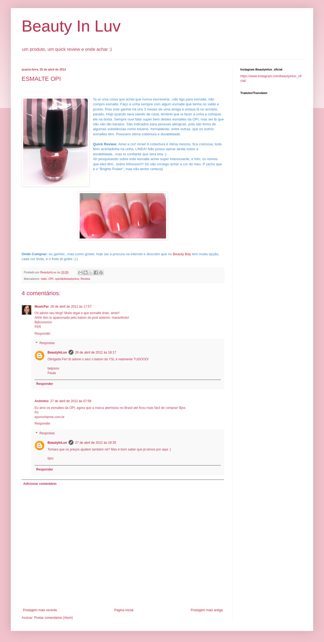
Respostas (47, 343)
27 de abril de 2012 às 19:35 (95, 443)
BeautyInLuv (57, 352)
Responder (42, 333)
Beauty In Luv (71, 26)
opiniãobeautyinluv (67, 278)
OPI (50, 278)
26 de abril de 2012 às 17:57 (71, 306)
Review (85, 278)
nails (44, 278)
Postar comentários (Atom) (53, 618)
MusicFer (42, 306)
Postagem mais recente (40, 610)
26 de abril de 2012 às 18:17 (95, 352)
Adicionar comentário (39, 484)
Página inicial (123, 610)
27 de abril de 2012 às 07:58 (70, 401)
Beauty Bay (182, 254)
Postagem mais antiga (207, 610)
